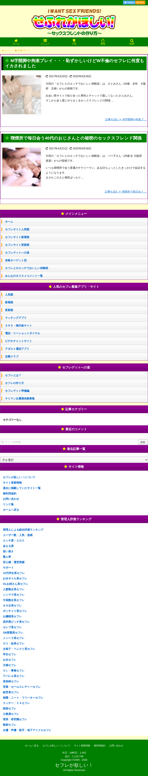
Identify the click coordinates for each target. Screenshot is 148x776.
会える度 (8, 545)
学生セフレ (9, 654)
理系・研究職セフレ (15, 719)
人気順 (9, 294)
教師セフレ (9, 724)
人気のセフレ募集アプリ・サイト (76, 286)
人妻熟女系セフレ (13, 589)
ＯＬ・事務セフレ (13, 670)
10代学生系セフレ (14, 573)
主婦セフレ (9, 665)
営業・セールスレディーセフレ (22, 686)
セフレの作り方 (14, 383)
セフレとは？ (13, 375)
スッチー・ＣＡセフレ (16, 703)
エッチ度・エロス (13, 540)
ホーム (9, 221)
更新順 (9, 310)
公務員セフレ (11, 713)
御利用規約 (9, 493)
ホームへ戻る (11, 509)
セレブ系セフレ (12, 627)
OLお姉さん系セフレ (15, 583)
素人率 (7, 556)
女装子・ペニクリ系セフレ (19, 648)
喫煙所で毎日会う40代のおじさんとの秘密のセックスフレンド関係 (76, 138)
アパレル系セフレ (13, 676)
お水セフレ (9, 659)
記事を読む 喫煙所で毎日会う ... (126, 191)
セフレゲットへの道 (17, 252)
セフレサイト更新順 (17, 244)
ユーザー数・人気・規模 (18, 535)
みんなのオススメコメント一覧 (24, 275)
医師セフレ (9, 708)
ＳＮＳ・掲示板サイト (18, 325)
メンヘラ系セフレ (13, 638)
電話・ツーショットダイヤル (22, 333)
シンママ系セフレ (13, 594)
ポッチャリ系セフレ (15, 610)
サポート (8, 567)
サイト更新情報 (12, 482)
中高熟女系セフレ (13, 600)
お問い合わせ (11, 498)
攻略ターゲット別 (16, 260)
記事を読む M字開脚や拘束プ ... (126, 119)
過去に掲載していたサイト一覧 (22, 488)
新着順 (9, 302)
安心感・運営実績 (13, 562)
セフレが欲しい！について (19, 477)
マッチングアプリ (16, 317)
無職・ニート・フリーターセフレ (23, 697)
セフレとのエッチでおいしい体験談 (26, 268)
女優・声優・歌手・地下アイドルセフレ (27, 730)
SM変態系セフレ (13, 632)
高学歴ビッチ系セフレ (16, 621)
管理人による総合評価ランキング (23, 529)
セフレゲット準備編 (17, 390)
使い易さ (8, 551)
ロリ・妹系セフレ (13, 643)
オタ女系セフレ (12, 605)
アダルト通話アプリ (17, 348)
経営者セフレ (11, 692)
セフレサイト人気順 (17, 229)
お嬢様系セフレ (12, 616)
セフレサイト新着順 (17, 237)
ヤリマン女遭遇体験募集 (20, 398)
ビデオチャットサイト (18, 341)
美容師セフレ (11, 681)
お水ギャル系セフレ (15, 578)
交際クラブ (11, 356)
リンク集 (8, 504)
